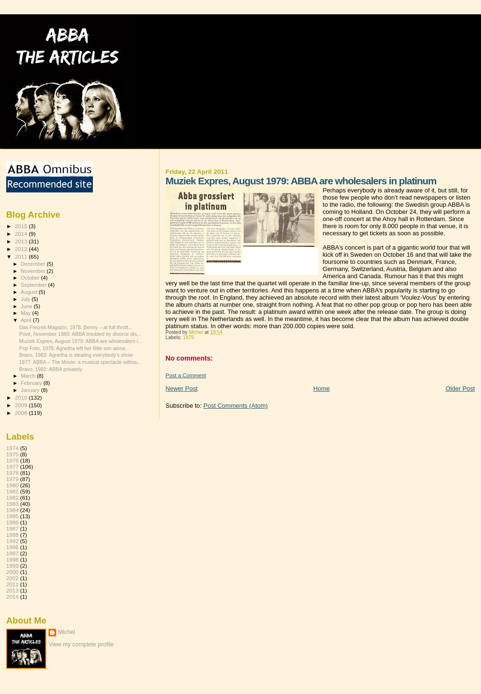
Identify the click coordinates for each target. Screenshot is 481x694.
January (31, 390)
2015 (22, 226)
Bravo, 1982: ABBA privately (50, 369)
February (32, 383)
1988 (12, 535)
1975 (12, 454)
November (34, 271)
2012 (22, 249)
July (26, 299)
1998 (12, 559)
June (27, 306)
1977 (12, 466)
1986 (12, 522)
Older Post (460, 388)
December (34, 264)
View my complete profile (81, 644)
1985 (12, 516)
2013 (22, 241)
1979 (188, 337)
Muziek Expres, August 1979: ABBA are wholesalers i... (80, 341)
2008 (22, 413)
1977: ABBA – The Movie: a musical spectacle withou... (80, 362)
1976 (12, 460)
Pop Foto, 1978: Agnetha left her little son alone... (74, 348)
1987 (12, 528)
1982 (12, 497)
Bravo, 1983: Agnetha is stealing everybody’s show (76, 355)
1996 (12, 547)
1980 (12, 485)
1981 (12, 491)
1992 (12, 541)
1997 (12, 553)
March (29, 376)
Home (321, 388)
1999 (12, 566)
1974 (12, 448)
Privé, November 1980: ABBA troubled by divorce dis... (80, 334)
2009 (22, 405)
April (27, 320)
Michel (66, 632)
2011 (22, 256)
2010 (22, 397)
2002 (12, 578)
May (26, 313)
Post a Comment (186, 375)
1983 (12, 504)
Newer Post (182, 388)
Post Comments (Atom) (235, 405)
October (31, 278)
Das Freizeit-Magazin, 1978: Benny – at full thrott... (75, 327)
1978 (12, 473)
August (30, 292)
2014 (22, 234)
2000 (12, 572)
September (35, 285)
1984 (12, 510)
